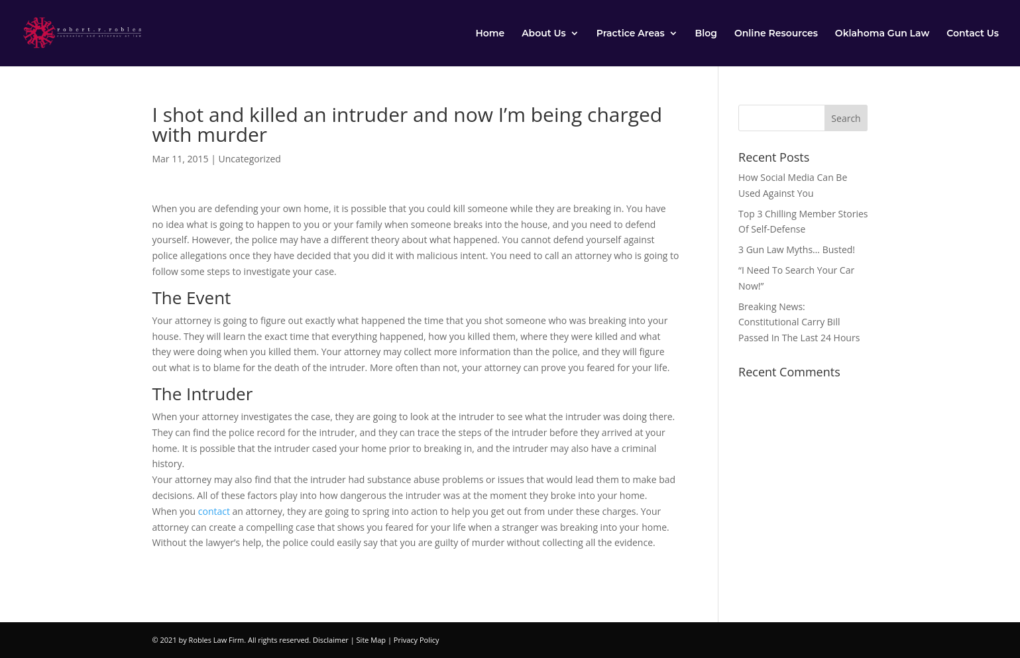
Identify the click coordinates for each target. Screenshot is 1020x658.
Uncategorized (250, 158)
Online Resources (776, 33)
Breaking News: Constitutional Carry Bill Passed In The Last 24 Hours (799, 322)
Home (489, 33)
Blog (706, 33)
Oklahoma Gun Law (882, 33)
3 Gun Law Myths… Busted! (796, 249)
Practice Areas (630, 33)
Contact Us (972, 33)
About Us (544, 33)
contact (214, 511)
